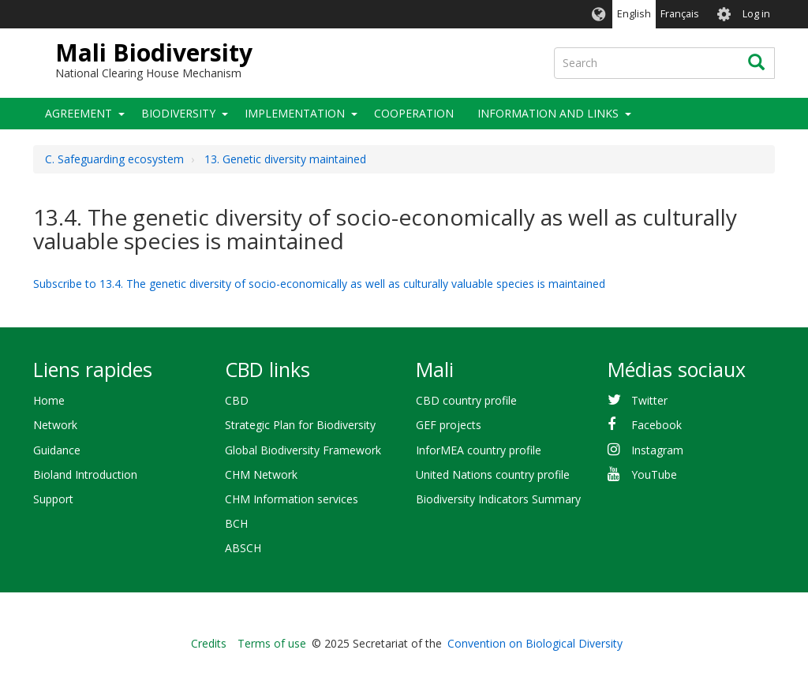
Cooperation (414, 113)
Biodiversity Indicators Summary (498, 498)
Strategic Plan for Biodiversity (300, 424)
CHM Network (261, 474)
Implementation (295, 113)
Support (53, 498)
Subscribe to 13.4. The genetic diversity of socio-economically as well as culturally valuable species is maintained (319, 283)
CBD (237, 400)
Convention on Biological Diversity (535, 643)
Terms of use (272, 643)
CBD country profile (466, 400)
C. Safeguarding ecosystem (114, 158)
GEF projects (448, 424)
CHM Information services (291, 498)
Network (55, 424)
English (634, 14)
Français (679, 14)
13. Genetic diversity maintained (285, 158)
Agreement (78, 113)
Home (49, 400)
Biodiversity (178, 113)
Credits (208, 643)
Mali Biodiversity (153, 52)
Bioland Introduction (85, 474)
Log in (756, 14)
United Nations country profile (493, 474)
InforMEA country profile (478, 450)
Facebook (656, 424)
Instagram (657, 450)
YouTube (654, 474)
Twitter (649, 400)
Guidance (56, 450)
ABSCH (243, 547)
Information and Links (548, 113)
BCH (236, 523)
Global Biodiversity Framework (303, 450)
